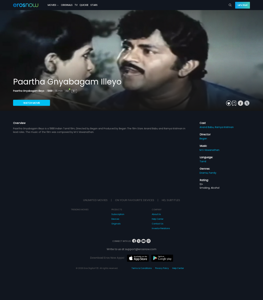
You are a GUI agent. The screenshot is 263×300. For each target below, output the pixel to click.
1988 (49, 91)
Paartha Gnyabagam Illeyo (29, 91)
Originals (116, 223)
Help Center (157, 219)
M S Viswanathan (209, 150)
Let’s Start (242, 5)
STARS (93, 5)
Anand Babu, (207, 127)
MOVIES (53, 5)
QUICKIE (84, 5)
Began (203, 138)
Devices (115, 219)
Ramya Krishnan (224, 127)
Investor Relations (161, 228)
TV (75, 5)
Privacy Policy (162, 268)
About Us (156, 214)
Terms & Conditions (142, 268)
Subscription (117, 214)
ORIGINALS (66, 5)
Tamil (203, 161)
